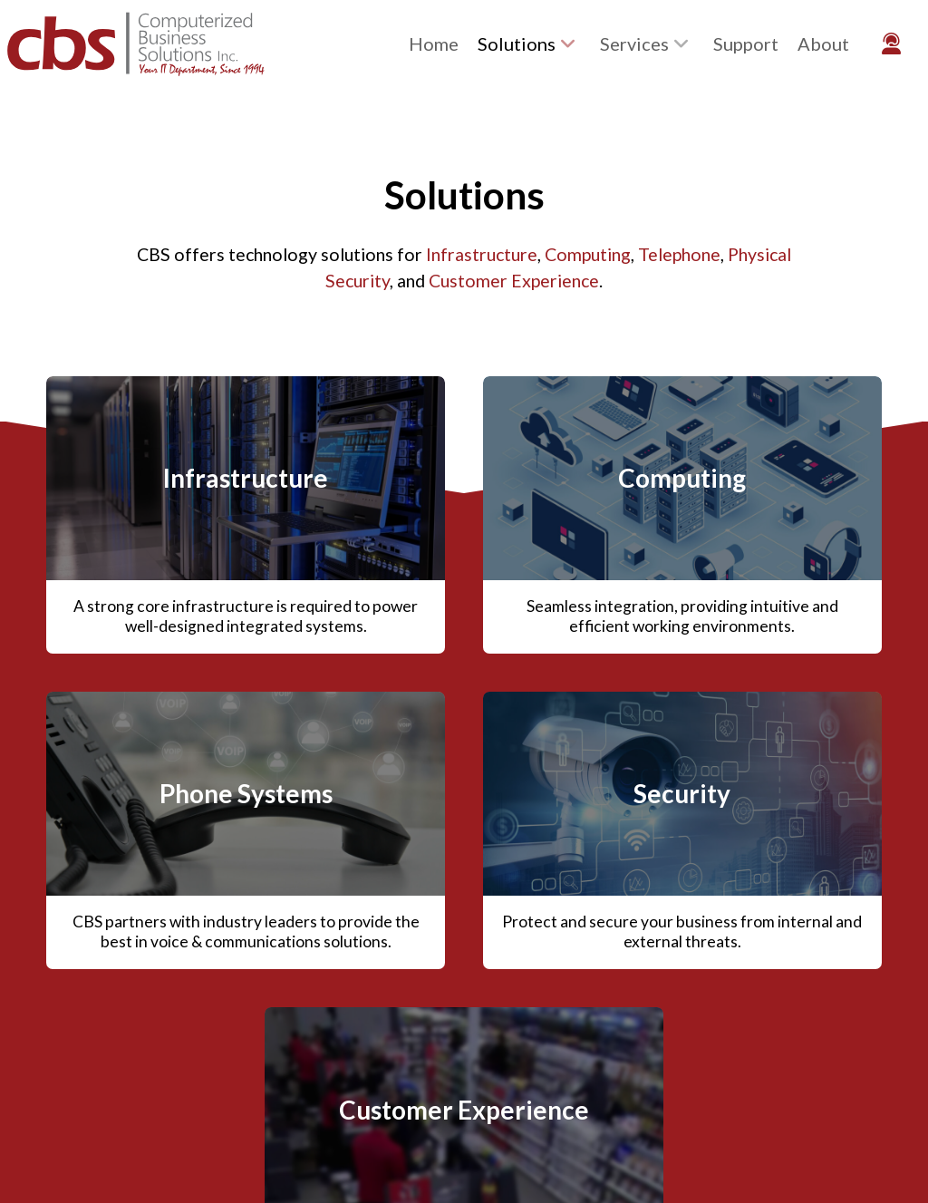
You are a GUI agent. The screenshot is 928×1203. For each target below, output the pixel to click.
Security (681, 793)
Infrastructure (481, 254)
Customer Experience (514, 280)
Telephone (679, 254)
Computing (588, 254)
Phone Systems (246, 793)
